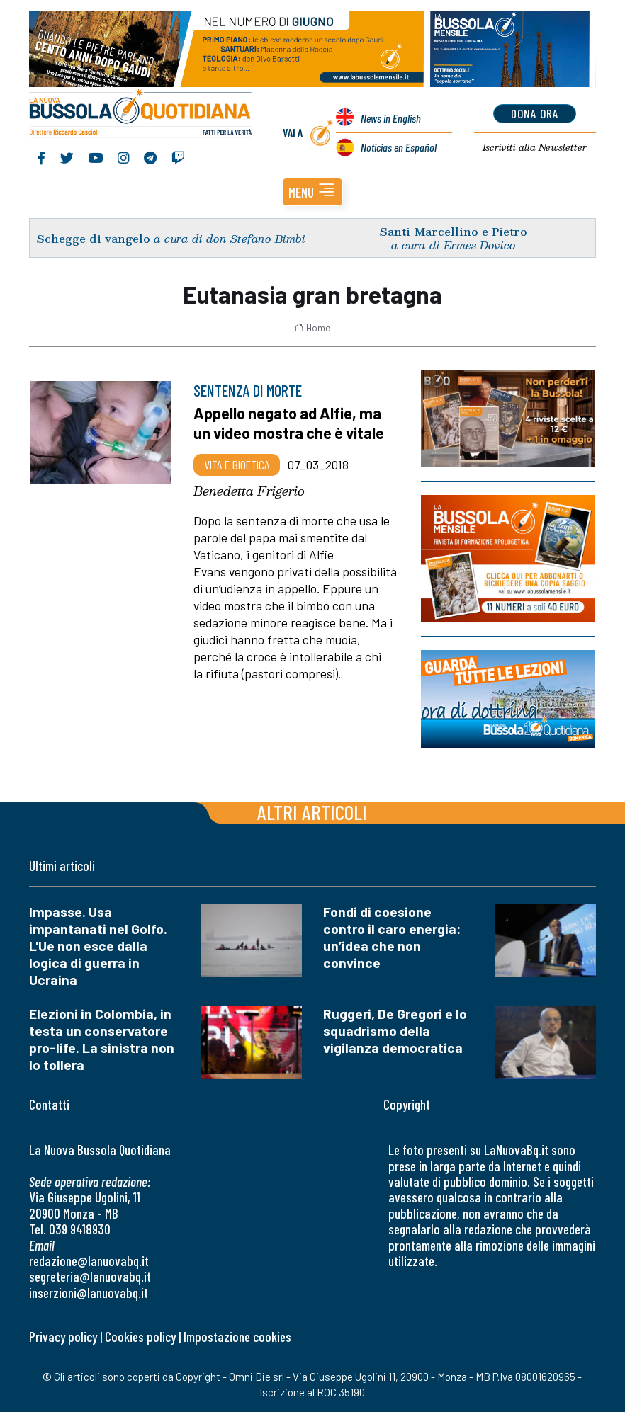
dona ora (534, 113)
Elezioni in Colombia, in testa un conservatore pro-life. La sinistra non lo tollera (101, 1039)
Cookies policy (140, 1336)
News (391, 118)
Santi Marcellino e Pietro (453, 231)
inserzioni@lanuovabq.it (88, 1293)
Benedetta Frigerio (249, 491)
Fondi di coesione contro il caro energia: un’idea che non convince (392, 937)
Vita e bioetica (236, 464)
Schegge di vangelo (93, 238)
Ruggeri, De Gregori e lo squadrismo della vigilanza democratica (395, 1031)
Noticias (399, 147)
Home (312, 328)
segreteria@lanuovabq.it (90, 1276)
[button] (312, 192)
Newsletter (535, 147)
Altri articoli (312, 811)
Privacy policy (63, 1336)
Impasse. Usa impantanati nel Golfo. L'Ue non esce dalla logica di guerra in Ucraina (98, 946)
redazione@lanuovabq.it (89, 1261)
